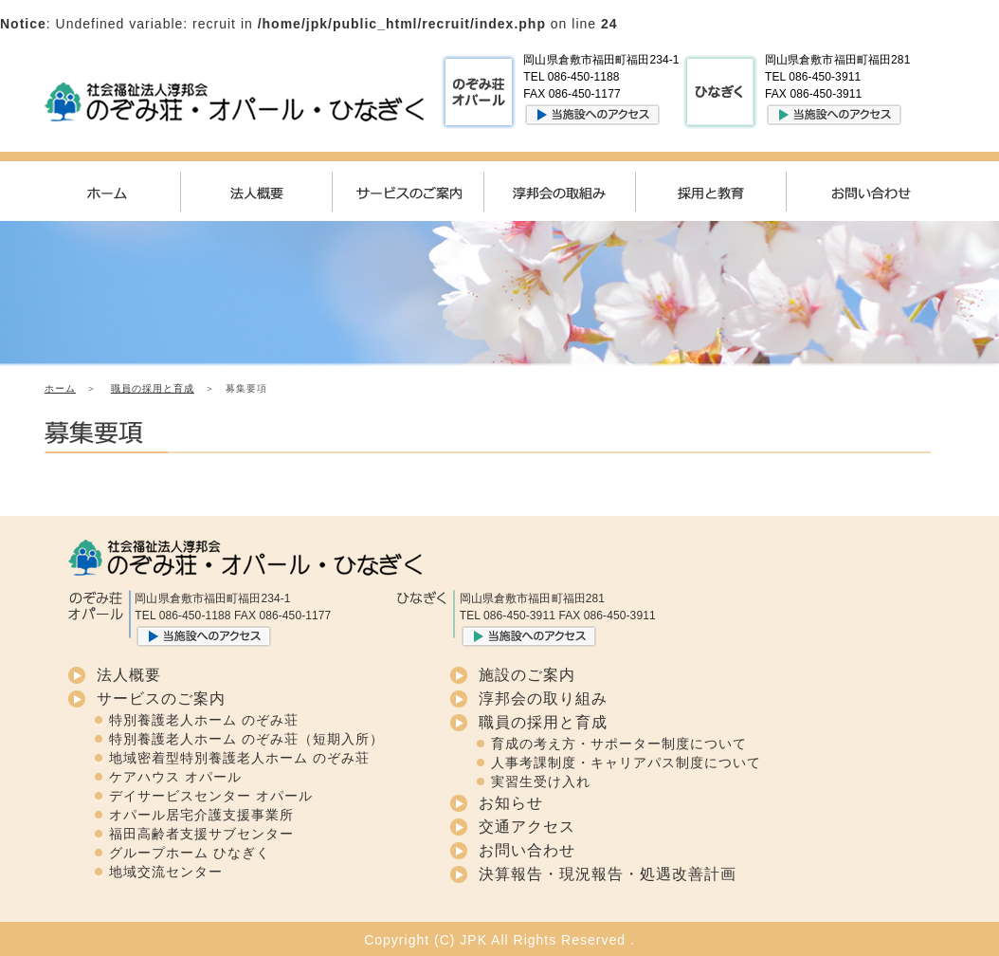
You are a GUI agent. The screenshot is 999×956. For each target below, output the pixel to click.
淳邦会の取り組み (543, 698)
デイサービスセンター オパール (211, 795)
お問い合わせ (878, 191)
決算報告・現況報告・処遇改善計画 (607, 874)
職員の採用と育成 (152, 388)
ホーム (120, 191)
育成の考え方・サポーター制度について (619, 743)
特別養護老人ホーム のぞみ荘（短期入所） (246, 738)
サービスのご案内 (424, 191)
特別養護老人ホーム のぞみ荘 (204, 719)
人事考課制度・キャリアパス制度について (626, 762)
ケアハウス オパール (175, 776)
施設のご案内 (527, 675)
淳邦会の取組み (575, 191)
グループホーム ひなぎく (189, 852)
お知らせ (511, 803)
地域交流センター (166, 871)
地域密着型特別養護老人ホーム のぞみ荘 (239, 757)
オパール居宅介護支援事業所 (201, 814)
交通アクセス (527, 826)
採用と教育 (727, 191)
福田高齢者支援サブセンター (201, 833)
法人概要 (272, 191)
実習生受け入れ (540, 781)
